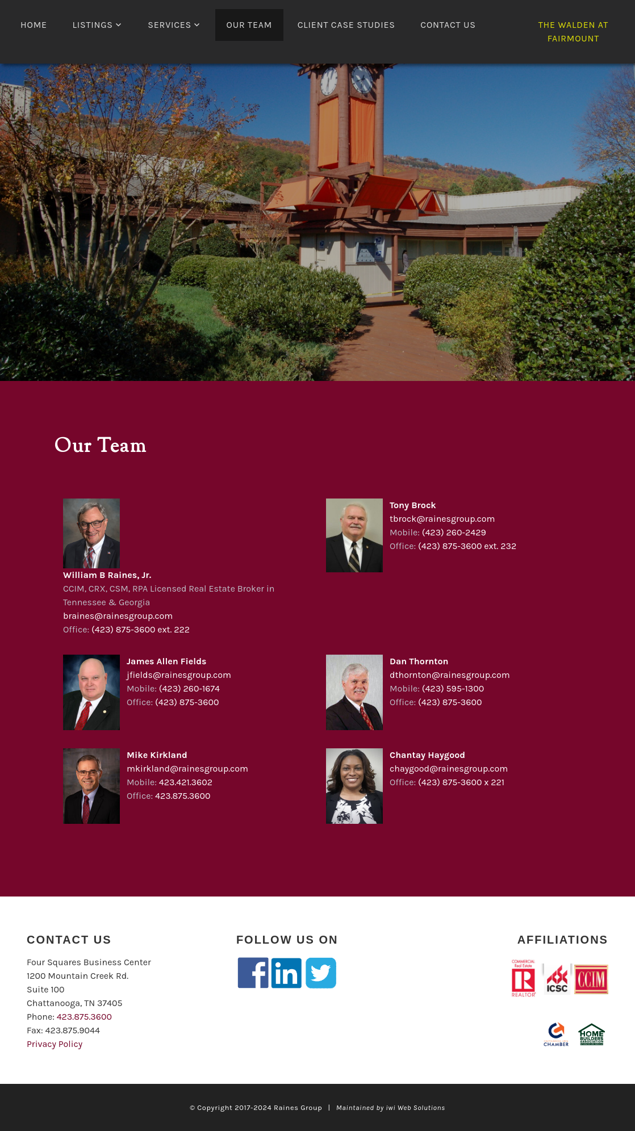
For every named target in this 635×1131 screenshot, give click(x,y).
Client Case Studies (346, 24)
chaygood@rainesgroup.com (449, 768)
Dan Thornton (419, 661)
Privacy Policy (54, 1043)
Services (169, 24)
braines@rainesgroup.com (118, 615)
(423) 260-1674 (189, 688)
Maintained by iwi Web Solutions (390, 1107)
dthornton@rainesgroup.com (450, 674)
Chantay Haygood (427, 754)
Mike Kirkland (157, 754)
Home (33, 24)
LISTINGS (92, 24)
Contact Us (447, 24)
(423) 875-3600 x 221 (461, 782)
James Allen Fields (166, 661)
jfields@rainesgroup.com (179, 674)
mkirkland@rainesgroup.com (187, 768)
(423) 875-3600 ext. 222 (140, 629)
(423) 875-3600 (187, 702)
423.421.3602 (185, 782)
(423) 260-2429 (454, 532)
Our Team (250, 24)
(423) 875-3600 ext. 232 (467, 546)
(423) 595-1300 (453, 688)
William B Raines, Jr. (107, 574)
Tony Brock (413, 505)
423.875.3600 (182, 795)
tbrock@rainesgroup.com (442, 518)
